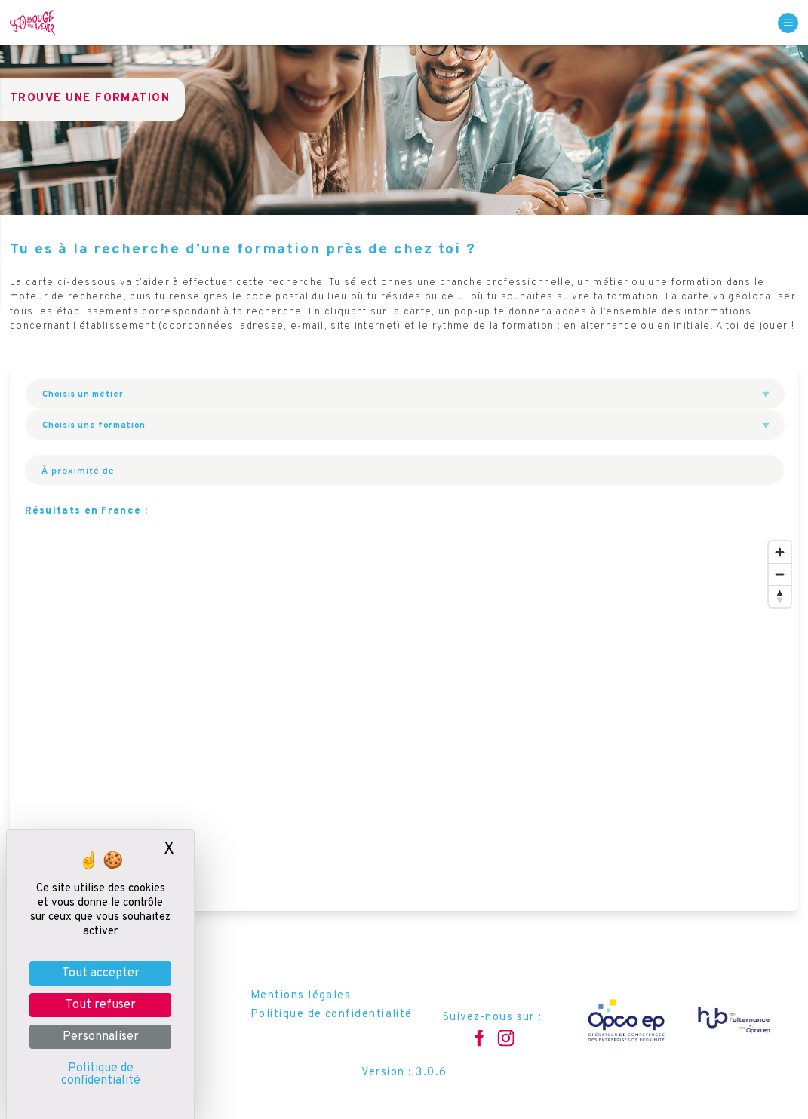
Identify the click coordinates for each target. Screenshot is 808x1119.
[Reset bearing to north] (780, 596)
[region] (404, 722)
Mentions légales (300, 996)
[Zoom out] (780, 574)
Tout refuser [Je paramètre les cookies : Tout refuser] (101, 1005)
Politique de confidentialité (331, 1014)
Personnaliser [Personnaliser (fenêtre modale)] (101, 1036)
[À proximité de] (164, 469)
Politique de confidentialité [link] (100, 1074)
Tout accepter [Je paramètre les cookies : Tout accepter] (101, 973)
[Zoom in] (780, 552)
